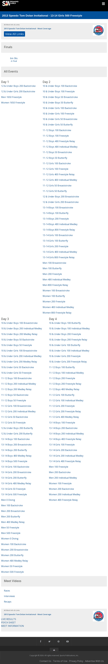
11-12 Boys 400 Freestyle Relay (59, 141)
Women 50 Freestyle (11, 566)
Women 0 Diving (9, 538)
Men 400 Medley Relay (13, 522)
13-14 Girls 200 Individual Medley (66, 455)
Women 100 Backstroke (13, 544)
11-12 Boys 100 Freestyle (56, 135)
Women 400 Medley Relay (14, 560)
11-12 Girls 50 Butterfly (55, 191)
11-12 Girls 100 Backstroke (57, 163)
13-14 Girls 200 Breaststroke (16, 472)
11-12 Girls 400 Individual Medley (60, 179)
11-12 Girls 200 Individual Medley (18, 411)
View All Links (14, 34)
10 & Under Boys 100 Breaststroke (19, 323)
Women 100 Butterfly (54, 296)
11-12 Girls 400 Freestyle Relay (59, 174)
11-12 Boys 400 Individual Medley (60, 146)
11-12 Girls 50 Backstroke (14, 416)
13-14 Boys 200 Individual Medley (66, 433)
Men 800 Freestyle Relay (55, 285)
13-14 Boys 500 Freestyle (14, 461)
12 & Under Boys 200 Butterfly (17, 428)
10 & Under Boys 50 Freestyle (16, 345)
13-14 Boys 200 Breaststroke (16, 444)
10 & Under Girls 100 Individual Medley (69, 350)
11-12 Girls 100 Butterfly (61, 394)
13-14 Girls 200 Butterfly (14, 477)
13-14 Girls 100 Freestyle (62, 444)
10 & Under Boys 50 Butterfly (58, 102)
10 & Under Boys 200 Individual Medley (21, 328)
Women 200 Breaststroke (14, 549)
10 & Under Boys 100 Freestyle (59, 91)
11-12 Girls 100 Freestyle (55, 168)
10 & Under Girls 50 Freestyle (16, 372)
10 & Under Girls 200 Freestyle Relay (68, 361)
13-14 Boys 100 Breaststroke (58, 207)
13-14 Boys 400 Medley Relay (16, 455)
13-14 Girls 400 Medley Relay (16, 483)
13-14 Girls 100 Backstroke (15, 466)
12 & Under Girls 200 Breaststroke (61, 202)
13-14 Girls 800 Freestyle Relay (59, 257)
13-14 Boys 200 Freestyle (56, 218)
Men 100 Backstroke (12, 505)
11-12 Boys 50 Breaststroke (57, 152)
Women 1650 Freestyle (13, 102)
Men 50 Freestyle (10, 527)
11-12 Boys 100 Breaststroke (16, 378)
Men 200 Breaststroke (13, 511)
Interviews (9, 596)
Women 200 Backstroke (61, 488)
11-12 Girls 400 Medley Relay (64, 416)
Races (7, 590)
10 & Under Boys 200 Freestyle (65, 334)
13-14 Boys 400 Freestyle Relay (65, 439)
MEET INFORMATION (12, 625)
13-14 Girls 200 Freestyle (55, 246)
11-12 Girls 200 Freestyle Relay (65, 411)
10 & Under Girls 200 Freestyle (65, 356)
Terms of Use (60, 661)
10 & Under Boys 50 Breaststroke (60, 97)
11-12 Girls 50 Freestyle (13, 422)
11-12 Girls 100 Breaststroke (16, 405)
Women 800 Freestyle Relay (57, 312)
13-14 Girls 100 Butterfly (55, 240)
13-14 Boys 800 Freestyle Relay (59, 229)
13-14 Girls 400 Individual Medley (60, 251)
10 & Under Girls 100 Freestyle (58, 113)
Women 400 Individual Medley (58, 307)
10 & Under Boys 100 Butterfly (65, 323)
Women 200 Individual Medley (64, 494)
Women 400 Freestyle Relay (63, 499)
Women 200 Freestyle (54, 301)
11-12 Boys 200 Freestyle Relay (65, 383)
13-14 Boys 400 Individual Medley (60, 224)
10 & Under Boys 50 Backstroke (17, 339)
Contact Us (45, 661)
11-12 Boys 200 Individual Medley (18, 383)
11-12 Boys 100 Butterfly (62, 367)
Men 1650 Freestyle (11, 97)
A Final (14, 61)
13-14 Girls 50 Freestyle (13, 488)
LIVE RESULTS (8, 619)
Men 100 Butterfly (52, 268)
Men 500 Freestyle (10, 533)
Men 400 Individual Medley (57, 279)
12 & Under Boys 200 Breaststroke (61, 196)
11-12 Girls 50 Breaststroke (57, 185)
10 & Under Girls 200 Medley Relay (19, 361)
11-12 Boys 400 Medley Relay (64, 389)
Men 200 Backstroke (60, 472)
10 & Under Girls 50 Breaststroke (60, 119)
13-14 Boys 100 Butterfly (55, 213)
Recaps (7, 601)
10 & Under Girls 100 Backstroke (60, 108)
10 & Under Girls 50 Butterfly (58, 124)
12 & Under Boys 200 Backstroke (18, 85)
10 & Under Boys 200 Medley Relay (19, 334)
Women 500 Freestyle (12, 571)
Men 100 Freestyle (58, 466)
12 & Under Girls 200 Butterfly (16, 433)
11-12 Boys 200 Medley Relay (16, 389)
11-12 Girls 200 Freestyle (62, 405)
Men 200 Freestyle (52, 274)
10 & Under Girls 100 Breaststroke (19, 350)
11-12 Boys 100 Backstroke (57, 130)
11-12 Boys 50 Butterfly (55, 157)
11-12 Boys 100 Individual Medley (66, 372)
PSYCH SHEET (8, 622)
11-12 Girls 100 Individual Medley (66, 400)
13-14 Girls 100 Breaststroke (58, 235)
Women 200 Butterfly (12, 555)
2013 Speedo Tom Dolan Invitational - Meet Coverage (27, 28)
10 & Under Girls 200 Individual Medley (21, 356)
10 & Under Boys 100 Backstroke (60, 85)
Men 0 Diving (8, 499)
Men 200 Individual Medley (63, 477)
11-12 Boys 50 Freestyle (13, 400)
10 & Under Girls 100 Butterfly (64, 345)
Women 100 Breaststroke (56, 290)
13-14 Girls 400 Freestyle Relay (65, 461)
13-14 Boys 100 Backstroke (15, 439)
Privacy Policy (76, 661)
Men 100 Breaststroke (54, 262)
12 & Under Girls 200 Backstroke (18, 91)
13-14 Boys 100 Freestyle (62, 422)
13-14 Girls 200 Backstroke (63, 450)
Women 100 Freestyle (60, 483)
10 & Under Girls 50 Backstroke (17, 367)
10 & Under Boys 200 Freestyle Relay (68, 339)
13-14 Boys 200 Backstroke (63, 428)
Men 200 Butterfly (10, 516)
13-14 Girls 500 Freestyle (14, 494)
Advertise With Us (94, 661)
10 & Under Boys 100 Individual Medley (69, 328)
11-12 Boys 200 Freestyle (62, 378)
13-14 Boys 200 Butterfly (14, 450)
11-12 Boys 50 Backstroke (14, 394)
